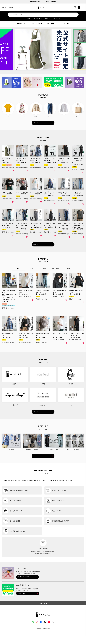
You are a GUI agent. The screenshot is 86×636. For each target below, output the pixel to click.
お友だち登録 (21, 593)
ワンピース (22, 116)
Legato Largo (15, 404)
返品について (56, 511)
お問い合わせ (43, 548)
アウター (36, 116)
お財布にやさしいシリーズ (32, 449)
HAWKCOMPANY (43, 404)
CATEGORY (37, 24)
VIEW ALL (36, 123)
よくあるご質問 (15, 521)
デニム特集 (11, 449)
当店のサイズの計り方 (59, 490)
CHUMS (71, 383)
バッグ (77, 116)
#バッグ (58, 18)
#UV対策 (38, 18)
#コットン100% (44, 18)
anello (70, 404)
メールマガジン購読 (23, 577)
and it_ (15, 383)
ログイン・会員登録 (7, 7)
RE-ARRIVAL (64, 24)
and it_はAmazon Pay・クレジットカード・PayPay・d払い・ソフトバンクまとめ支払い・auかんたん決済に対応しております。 (40, 480)
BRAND (50, 24)
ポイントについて (15, 501)
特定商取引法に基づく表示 (60, 521)
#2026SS (28, 18)
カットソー (8, 116)
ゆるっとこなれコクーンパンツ (74, 449)
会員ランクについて (58, 501)
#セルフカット (52, 18)
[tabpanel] (43, 49)
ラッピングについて (16, 511)
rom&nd (43, 383)
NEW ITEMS (21, 24)
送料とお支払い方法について (19, 490)
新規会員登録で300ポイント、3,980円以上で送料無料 (43, 1)
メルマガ (19, 7)
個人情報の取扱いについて (18, 531)
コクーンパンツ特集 (53, 449)
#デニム (33, 18)
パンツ (50, 116)
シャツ (64, 116)
